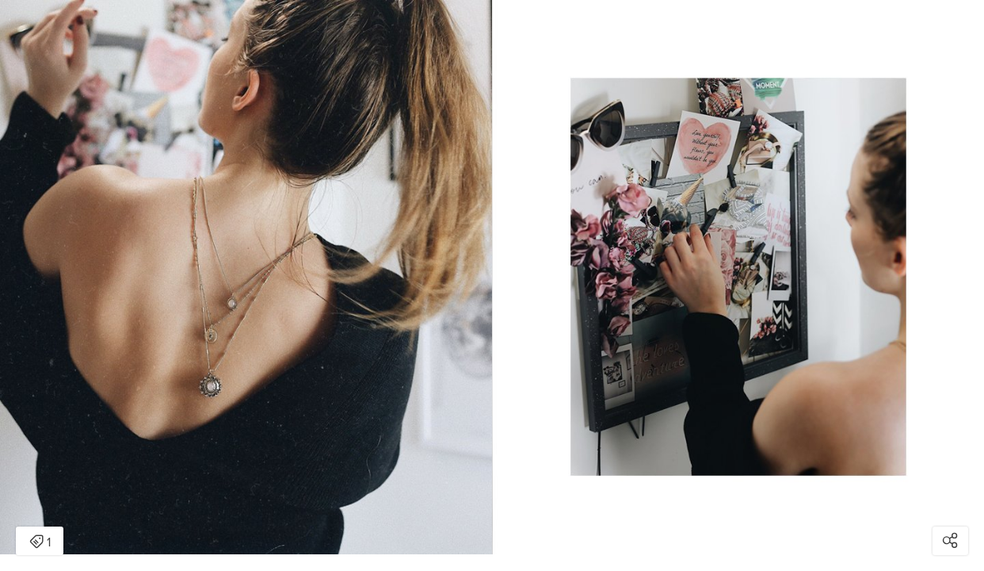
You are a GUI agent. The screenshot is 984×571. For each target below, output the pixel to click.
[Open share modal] (950, 541)
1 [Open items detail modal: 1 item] (40, 542)
